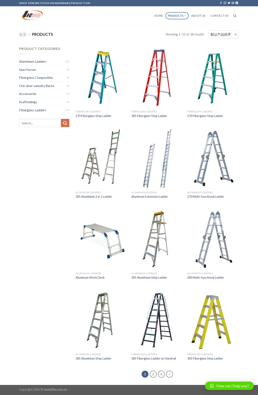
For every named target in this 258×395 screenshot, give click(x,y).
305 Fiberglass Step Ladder (149, 116)
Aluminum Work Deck (90, 277)
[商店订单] (223, 34)
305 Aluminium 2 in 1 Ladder (94, 196)
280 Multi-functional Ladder (205, 277)
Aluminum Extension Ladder (149, 196)
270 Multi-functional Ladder (205, 196)
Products (177, 16)
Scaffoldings (28, 102)
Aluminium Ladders (32, 61)
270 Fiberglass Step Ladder (94, 116)
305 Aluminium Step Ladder (149, 277)
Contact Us (219, 15)
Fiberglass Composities (36, 77)
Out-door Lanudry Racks (36, 86)
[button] (229, 386)
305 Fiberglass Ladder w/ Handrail (153, 358)
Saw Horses (27, 69)
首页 (23, 34)
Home (158, 15)
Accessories (27, 94)
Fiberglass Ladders (32, 110)
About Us (198, 15)
